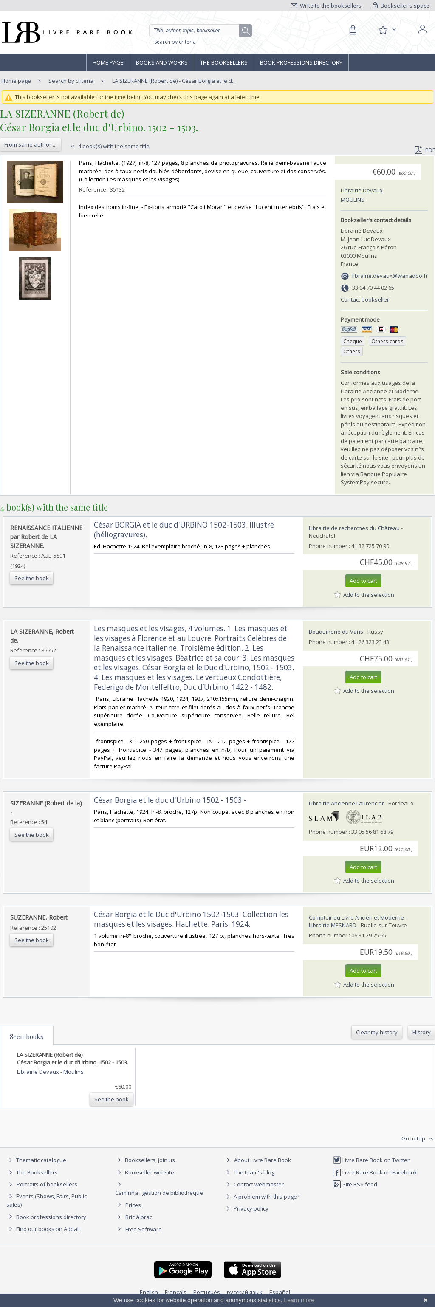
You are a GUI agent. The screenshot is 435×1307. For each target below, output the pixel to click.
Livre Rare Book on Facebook (375, 1172)
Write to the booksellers (326, 5)
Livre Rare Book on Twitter (371, 1160)
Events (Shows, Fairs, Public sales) (46, 1200)
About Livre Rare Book (262, 1160)
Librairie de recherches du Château (354, 528)
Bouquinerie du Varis (336, 631)
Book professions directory (301, 62)
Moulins (352, 199)
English (149, 1292)
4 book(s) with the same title (109, 146)
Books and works (162, 62)
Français (175, 1292)
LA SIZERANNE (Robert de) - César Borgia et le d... (174, 81)
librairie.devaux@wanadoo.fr (390, 275)
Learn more (299, 1300)
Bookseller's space (401, 5)
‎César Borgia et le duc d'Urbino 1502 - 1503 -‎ (170, 800)
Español (279, 1292)
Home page (108, 62)
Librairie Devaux (362, 190)
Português (206, 1292)
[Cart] (352, 30)
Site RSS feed (355, 1184)
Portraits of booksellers (47, 1184)
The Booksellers (224, 62)
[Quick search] (198, 30)
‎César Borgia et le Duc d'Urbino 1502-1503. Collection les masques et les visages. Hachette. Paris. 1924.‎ (191, 919)
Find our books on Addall (43, 1229)
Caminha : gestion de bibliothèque (159, 1193)
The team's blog (249, 1172)
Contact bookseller (365, 299)
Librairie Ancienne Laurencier (346, 803)
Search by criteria (175, 41)
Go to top (418, 1139)
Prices (133, 1205)
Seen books (26, 1036)
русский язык (245, 1292)
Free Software (143, 1229)
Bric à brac (138, 1217)
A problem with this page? (261, 1196)
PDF (424, 150)
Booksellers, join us (145, 1160)
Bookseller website (144, 1172)
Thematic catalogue (36, 1160)
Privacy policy (246, 1208)
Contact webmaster (254, 1184)
